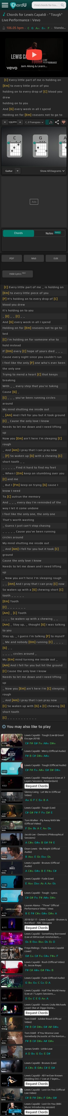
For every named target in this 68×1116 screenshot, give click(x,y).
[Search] (62, 5)
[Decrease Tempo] (5, 122)
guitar (9, 170)
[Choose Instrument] (17, 171)
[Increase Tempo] (20, 122)
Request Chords (37, 786)
